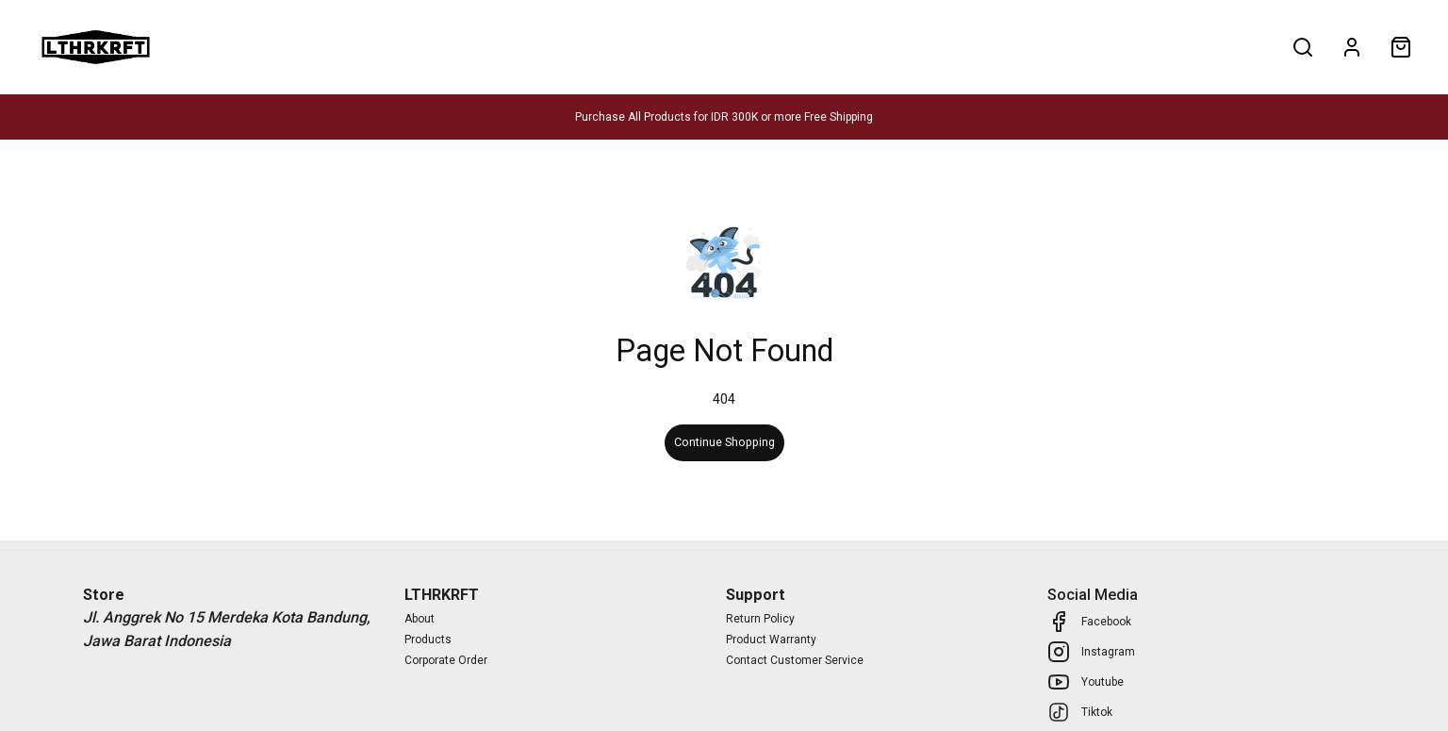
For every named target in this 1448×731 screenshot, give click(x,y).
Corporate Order (445, 660)
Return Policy (760, 618)
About (415, 47)
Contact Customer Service (795, 660)
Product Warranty (771, 639)
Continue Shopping (724, 442)
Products (211, 47)
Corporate (318, 47)
